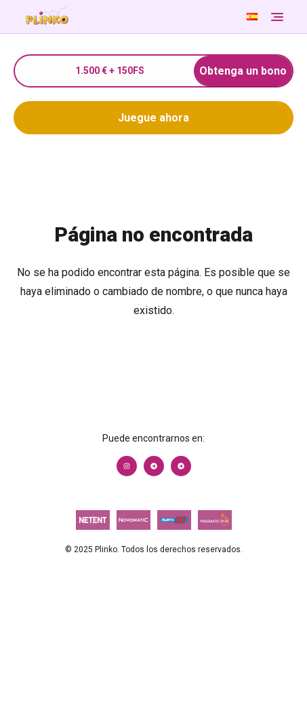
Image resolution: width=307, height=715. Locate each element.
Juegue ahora (153, 117)
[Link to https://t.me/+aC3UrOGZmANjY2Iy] (154, 466)
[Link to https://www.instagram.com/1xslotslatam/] (127, 466)
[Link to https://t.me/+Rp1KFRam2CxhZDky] (181, 466)
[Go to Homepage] (132, 17)
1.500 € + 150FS (184, 71)
